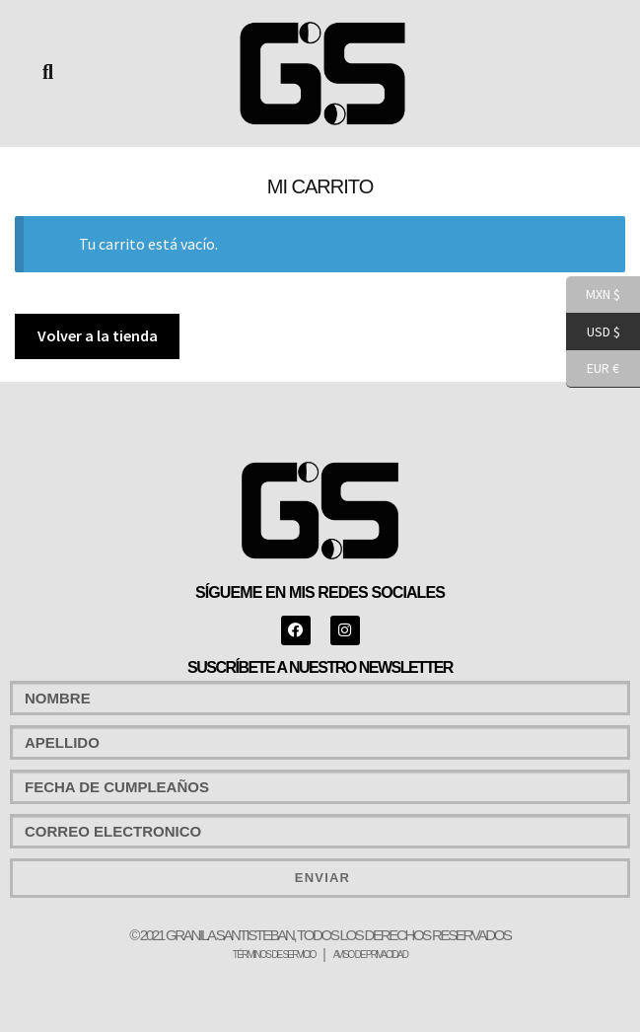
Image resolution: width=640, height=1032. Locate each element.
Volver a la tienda (97, 335)
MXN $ (593, 295)
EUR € (592, 369)
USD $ (593, 332)
